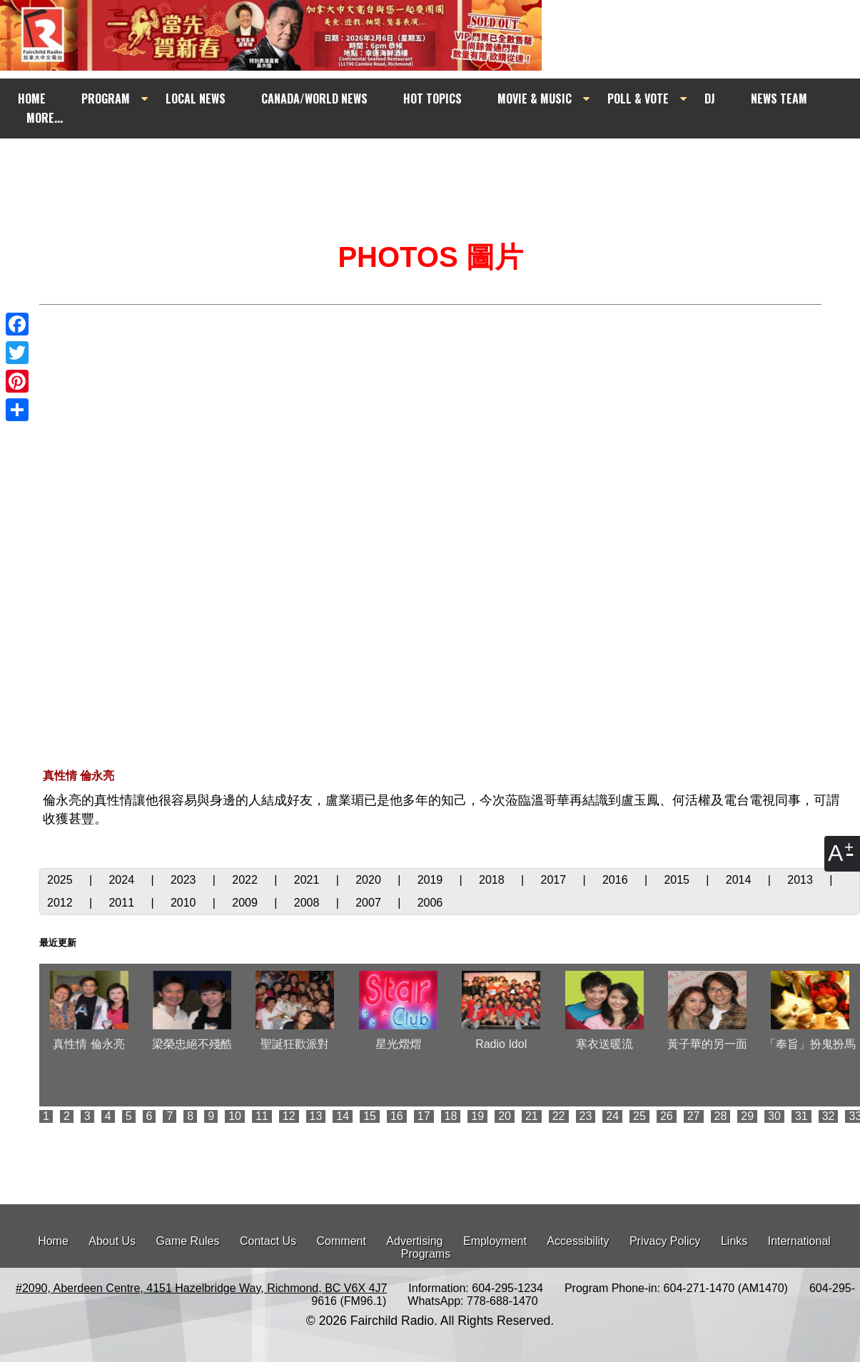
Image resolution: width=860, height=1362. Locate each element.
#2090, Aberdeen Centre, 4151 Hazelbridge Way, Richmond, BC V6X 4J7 (201, 1288)
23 (586, 1116)
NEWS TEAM (779, 98)
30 (774, 1116)
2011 (122, 903)
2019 (432, 880)
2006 (430, 903)
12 (289, 1116)
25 (639, 1116)
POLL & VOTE (638, 98)
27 (693, 1116)
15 (369, 1116)
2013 (801, 880)
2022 (246, 880)
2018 (493, 880)
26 (666, 1116)
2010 (185, 903)
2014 (740, 880)
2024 (122, 880)
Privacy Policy (665, 1241)
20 (504, 1116)
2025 (61, 880)
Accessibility (578, 1241)
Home (53, 1241)
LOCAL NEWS (196, 98)
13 (316, 1116)
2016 (616, 880)
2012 (61, 903)
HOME (32, 98)
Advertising (414, 1241)
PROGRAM (105, 98)
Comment (341, 1241)
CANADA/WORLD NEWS (314, 98)
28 (720, 1116)
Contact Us (268, 1241)
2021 (308, 880)
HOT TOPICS (432, 98)
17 (424, 1116)
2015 (678, 880)
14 (342, 1116)
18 (451, 1116)
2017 (555, 880)
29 (747, 1116)
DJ (709, 98)
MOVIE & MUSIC (534, 98)
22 (558, 1116)
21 (531, 1116)
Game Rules (188, 1241)
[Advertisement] (442, 165)
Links (734, 1241)
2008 (308, 903)
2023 (185, 880)
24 (612, 1116)
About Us (112, 1241)
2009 (246, 903)
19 (477, 1116)
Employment (495, 1241)
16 (396, 1116)
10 (234, 1116)
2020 (369, 880)
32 (828, 1116)
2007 (369, 903)
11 (262, 1116)
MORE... (44, 117)
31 (801, 1116)
